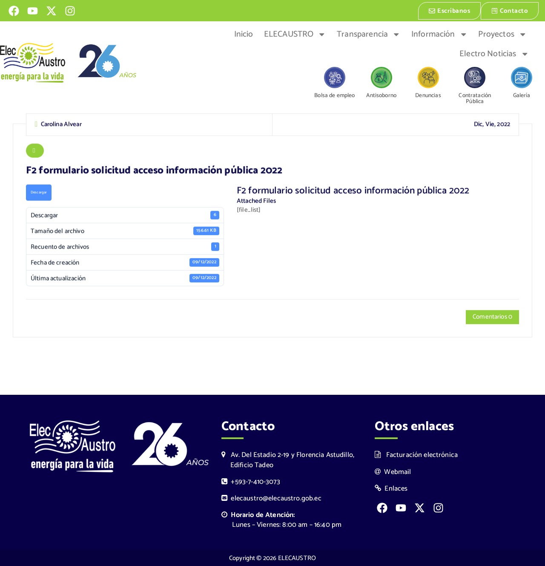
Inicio (243, 33)
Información (439, 33)
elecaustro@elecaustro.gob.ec (271, 497)
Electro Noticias (494, 53)
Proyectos (502, 33)
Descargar (39, 192)
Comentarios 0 (492, 317)
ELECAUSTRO (295, 33)
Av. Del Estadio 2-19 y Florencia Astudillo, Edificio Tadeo (287, 459)
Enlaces (391, 488)
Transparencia (368, 33)
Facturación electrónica (416, 454)
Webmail (393, 471)
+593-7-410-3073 (250, 481)
